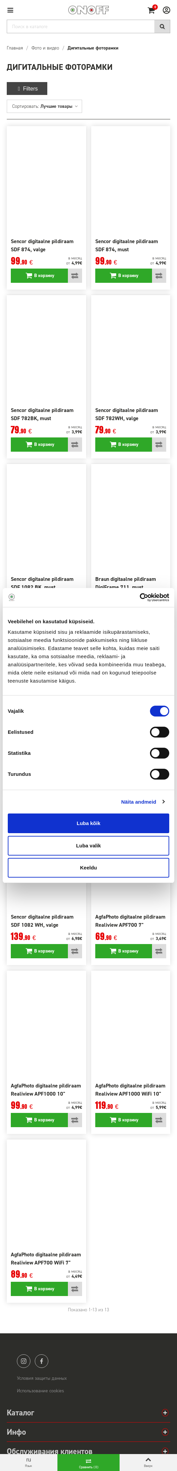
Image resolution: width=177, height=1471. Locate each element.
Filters (27, 89)
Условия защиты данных (42, 1378)
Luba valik (88, 845)
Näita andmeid (138, 802)
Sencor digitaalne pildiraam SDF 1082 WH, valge (42, 920)
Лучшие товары (59, 106)
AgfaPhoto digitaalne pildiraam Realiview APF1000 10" (46, 1089)
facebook (41, 1361)
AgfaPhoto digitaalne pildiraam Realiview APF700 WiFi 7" (46, 1258)
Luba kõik (88, 823)
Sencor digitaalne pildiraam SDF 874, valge (42, 245)
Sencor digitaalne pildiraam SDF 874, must (126, 245)
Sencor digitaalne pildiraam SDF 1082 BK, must (42, 583)
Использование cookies (40, 1391)
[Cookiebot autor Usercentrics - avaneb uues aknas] (139, 597)
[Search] (88, 26)
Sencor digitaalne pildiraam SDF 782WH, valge (126, 414)
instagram (23, 1361)
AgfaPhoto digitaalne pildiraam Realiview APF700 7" (130, 920)
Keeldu (88, 867)
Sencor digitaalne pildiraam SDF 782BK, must (42, 414)
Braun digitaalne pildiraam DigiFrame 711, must (125, 583)
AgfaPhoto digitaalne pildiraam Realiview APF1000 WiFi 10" (130, 1089)
